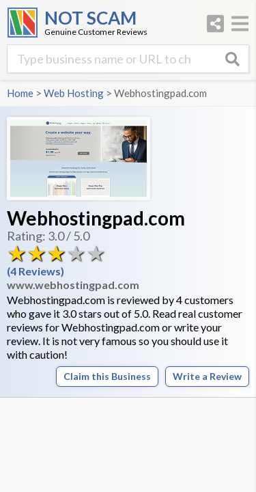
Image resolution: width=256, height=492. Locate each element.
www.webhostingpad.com (73, 284)
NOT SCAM (90, 18)
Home (20, 93)
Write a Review (207, 376)
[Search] (232, 58)
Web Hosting (74, 93)
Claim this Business (107, 376)
